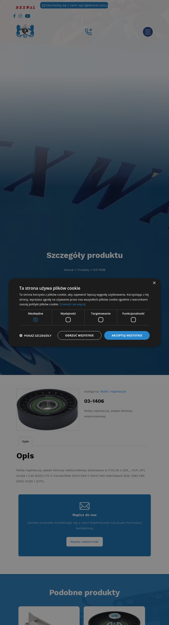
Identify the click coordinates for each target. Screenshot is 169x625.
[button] (35, 335)
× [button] (154, 282)
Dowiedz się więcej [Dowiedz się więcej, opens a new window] (72, 304)
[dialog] (84, 312)
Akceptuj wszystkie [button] (127, 335)
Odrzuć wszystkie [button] (79, 335)
